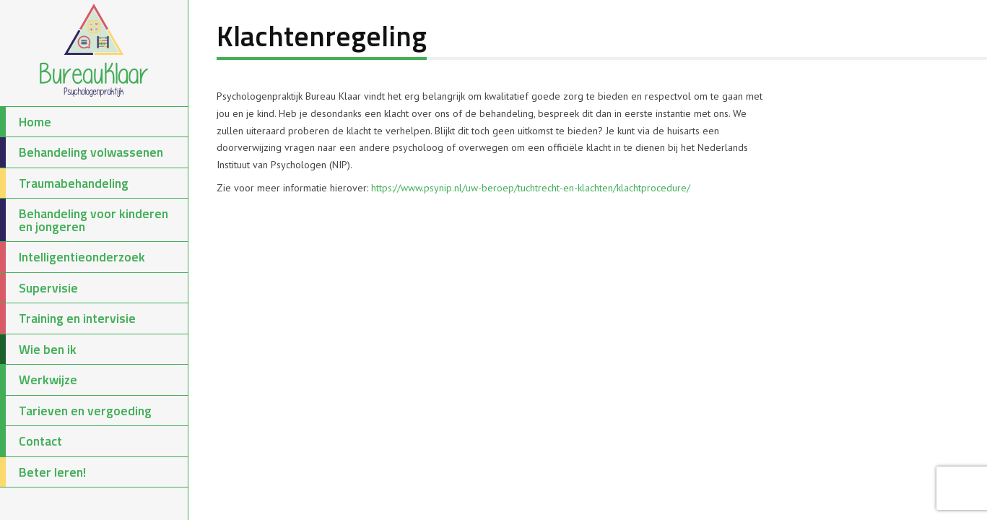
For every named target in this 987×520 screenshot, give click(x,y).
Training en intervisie (68, 318)
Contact (31, 441)
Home (25, 122)
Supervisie (39, 288)
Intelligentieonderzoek (72, 257)
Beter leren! (43, 472)
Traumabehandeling (64, 183)
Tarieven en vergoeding (76, 411)
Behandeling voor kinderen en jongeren (84, 220)
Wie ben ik (38, 349)
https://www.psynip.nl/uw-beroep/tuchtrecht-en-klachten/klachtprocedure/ (530, 187)
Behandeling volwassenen (81, 152)
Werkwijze (38, 380)
